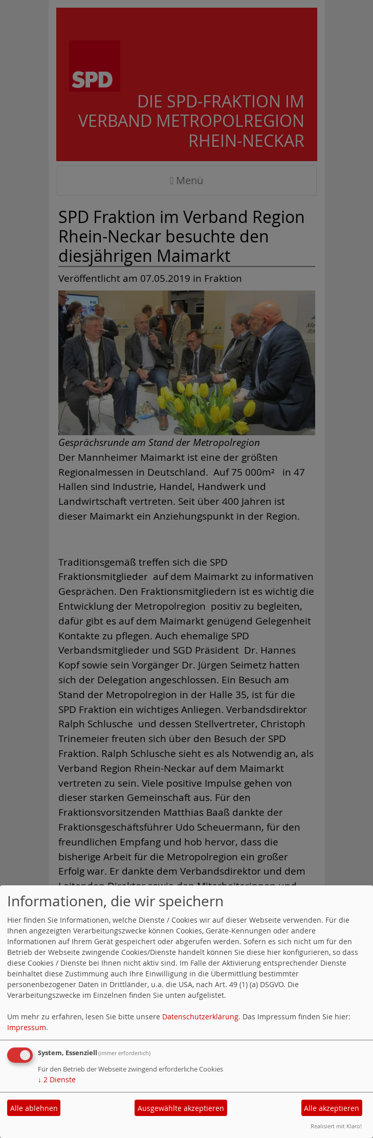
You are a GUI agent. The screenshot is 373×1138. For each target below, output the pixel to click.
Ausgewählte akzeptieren (181, 1108)
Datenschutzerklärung (200, 1016)
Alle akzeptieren (331, 1108)
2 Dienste (57, 1079)
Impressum (26, 1027)
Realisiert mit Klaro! (336, 1126)
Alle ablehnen (34, 1108)
